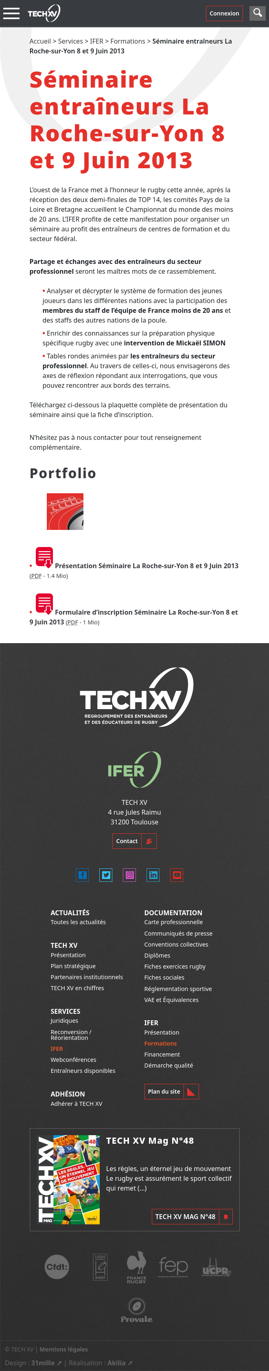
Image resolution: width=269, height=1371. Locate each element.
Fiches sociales (164, 977)
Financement (162, 1054)
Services (70, 41)
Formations (127, 41)
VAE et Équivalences (171, 1000)
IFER (96, 41)
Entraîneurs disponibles (82, 1070)
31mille (43, 1362)
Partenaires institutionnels (86, 977)
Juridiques (64, 1020)
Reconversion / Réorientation (70, 1034)
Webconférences (73, 1059)
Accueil (40, 41)
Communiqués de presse (178, 933)
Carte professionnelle (173, 922)
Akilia (116, 1362)
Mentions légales (63, 1349)
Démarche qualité (168, 1065)
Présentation (67, 955)
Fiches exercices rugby (175, 966)
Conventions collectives (176, 944)
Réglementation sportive (178, 989)
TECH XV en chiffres (77, 988)
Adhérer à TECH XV (76, 1103)
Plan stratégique (73, 966)
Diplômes (157, 955)
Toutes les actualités (78, 922)
